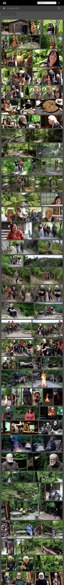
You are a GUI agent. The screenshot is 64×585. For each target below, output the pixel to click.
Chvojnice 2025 (13, 8)
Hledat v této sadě (8, 14)
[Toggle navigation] (59, 2)
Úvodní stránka (4, 8)
